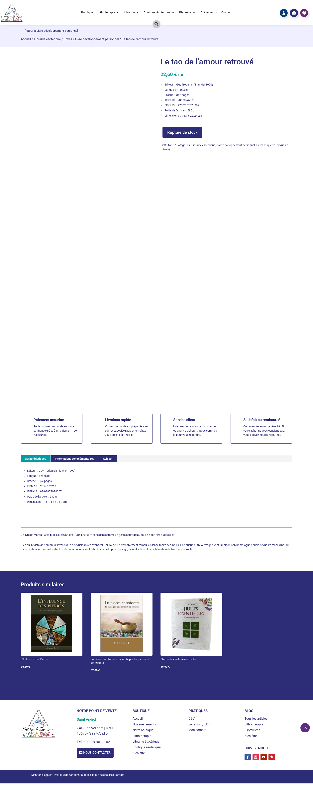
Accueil (26, 39)
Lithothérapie (106, 12)
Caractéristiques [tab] (35, 458)
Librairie (129, 12)
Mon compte (197, 730)
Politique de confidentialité (70, 774)
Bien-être (185, 12)
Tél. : (81, 742)
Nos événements (144, 724)
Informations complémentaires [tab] (74, 458)
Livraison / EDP (199, 724)
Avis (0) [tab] (108, 458)
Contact (226, 12)
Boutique (87, 12)
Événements (208, 12)
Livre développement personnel (97, 39)
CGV (191, 718)
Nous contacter (97, 753)
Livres (68, 39)
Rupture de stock (182, 132)
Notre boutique (143, 730)
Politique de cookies (100, 774)
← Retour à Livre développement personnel (49, 30)
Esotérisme (252, 730)
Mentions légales (41, 774)
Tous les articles (256, 718)
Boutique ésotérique (157, 12)
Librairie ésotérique (47, 39)
